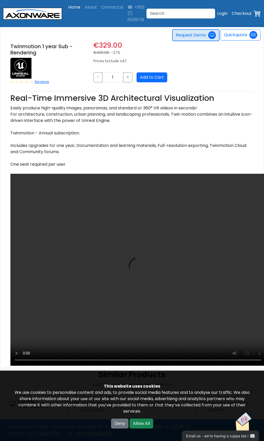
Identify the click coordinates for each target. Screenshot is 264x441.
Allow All (141, 423)
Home (74, 7)
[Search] (180, 13)
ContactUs (112, 7)
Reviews (42, 81)
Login (222, 13)
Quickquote (240, 35)
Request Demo (196, 35)
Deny (119, 423)
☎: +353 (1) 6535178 (135, 13)
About (91, 7)
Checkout (242, 13)
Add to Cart (152, 77)
